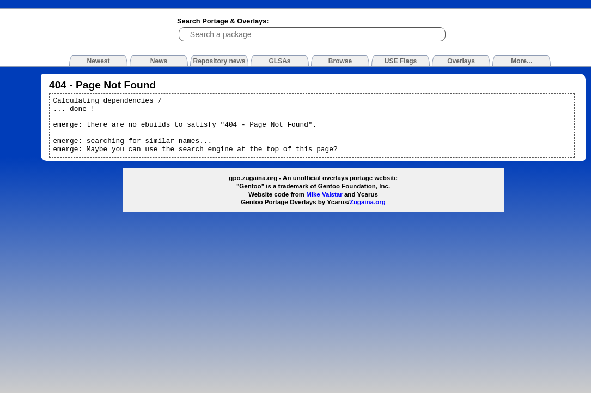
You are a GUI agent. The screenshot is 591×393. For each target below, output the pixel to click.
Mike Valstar (324, 194)
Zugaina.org (368, 202)
